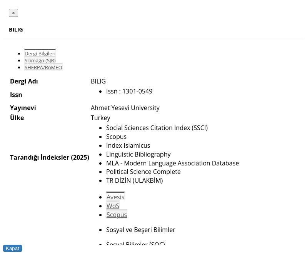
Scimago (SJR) (40, 60)
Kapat (12, 248)
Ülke (17, 117)
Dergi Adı (24, 81)
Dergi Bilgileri (40, 53)
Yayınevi (23, 107)
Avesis (115, 197)
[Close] (13, 13)
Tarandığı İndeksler (39, 157)
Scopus (117, 214)
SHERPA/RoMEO (43, 67)
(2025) (80, 157)
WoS (113, 206)
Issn (16, 94)
